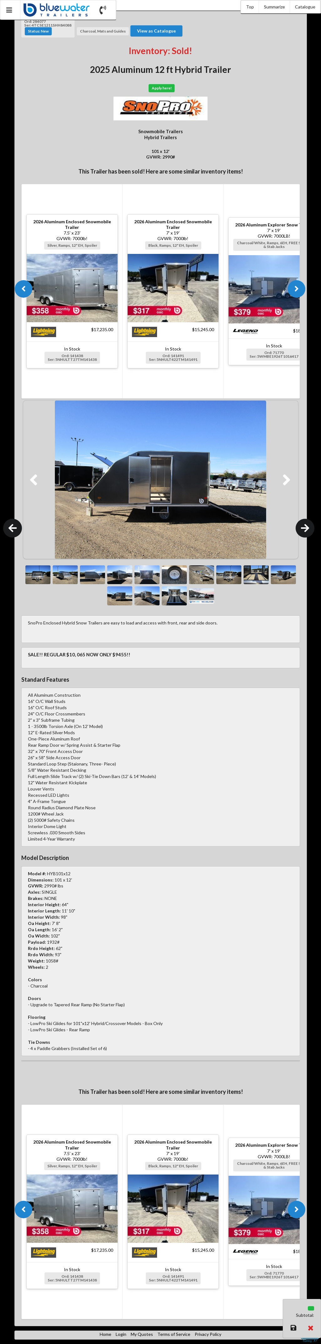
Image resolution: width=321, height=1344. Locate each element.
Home (105, 1334)
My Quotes (142, 1334)
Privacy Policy (208, 1334)
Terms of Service (173, 1334)
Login (121, 1334)
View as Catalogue (156, 30)
